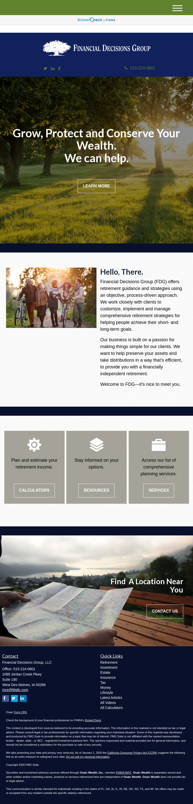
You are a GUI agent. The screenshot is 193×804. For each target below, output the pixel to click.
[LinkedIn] (53, 69)
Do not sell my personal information (87, 756)
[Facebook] (59, 69)
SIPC (128, 772)
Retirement (108, 662)
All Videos (108, 703)
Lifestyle (106, 693)
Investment (108, 667)
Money (105, 688)
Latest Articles (111, 698)
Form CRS (20, 712)
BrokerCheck (93, 720)
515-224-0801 (139, 68)
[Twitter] (45, 69)
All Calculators (111, 708)
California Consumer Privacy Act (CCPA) (132, 752)
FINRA (120, 772)
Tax (103, 683)
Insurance (108, 677)
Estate (105, 672)
